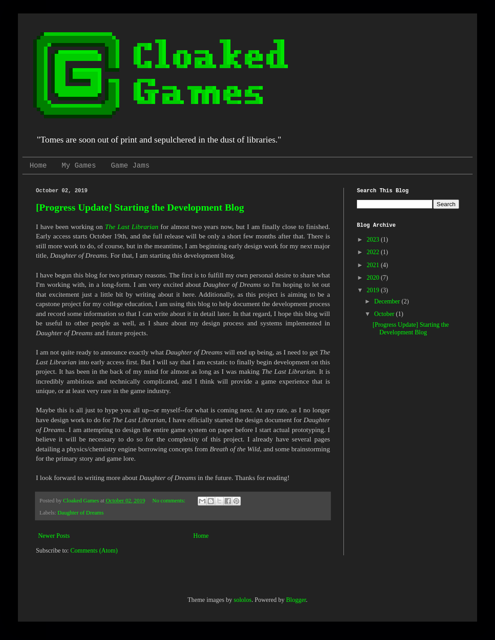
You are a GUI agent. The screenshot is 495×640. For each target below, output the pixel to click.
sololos (243, 600)
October (385, 314)
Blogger (296, 600)
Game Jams (130, 166)
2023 (374, 239)
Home (38, 166)
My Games (78, 166)
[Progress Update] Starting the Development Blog (140, 207)
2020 (374, 277)
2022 (374, 252)
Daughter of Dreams (80, 513)
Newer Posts (53, 535)
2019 (374, 290)
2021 (374, 265)
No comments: (169, 500)
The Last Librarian (131, 226)
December (387, 301)
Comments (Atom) (93, 550)
